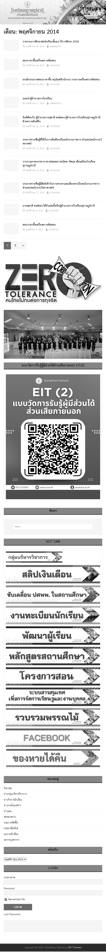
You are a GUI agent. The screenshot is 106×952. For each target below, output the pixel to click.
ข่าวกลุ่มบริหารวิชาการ (15, 794)
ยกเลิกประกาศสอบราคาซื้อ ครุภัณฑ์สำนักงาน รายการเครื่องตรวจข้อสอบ (61, 79)
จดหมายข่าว (10, 817)
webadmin (56, 46)
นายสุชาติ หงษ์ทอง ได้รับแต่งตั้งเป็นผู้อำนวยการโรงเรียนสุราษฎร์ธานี (59, 205)
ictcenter (55, 65)
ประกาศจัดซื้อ (11, 822)
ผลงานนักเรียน (11, 834)
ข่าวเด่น (8, 811)
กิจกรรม (8, 789)
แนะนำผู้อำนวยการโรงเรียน (37, 98)
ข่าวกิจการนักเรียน (13, 799)
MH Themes (74, 947)
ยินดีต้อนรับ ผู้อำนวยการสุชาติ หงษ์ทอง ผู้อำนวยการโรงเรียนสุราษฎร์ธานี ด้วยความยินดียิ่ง (61, 119)
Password (9, 888)
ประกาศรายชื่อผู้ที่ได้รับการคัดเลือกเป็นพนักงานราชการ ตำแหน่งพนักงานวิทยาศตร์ (62, 141)
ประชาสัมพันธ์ (11, 828)
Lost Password (12, 914)
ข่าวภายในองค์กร (12, 805)
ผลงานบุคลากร (11, 839)
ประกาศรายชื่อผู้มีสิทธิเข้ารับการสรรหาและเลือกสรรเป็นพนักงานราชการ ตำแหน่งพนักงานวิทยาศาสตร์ (61, 185)
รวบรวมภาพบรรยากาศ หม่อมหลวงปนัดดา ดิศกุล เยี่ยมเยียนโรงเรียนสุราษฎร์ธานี (59, 163)
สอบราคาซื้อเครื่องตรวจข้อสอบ (39, 60)
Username (9, 877)
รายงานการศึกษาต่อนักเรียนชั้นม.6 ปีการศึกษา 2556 (51, 41)
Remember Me (15, 899)
